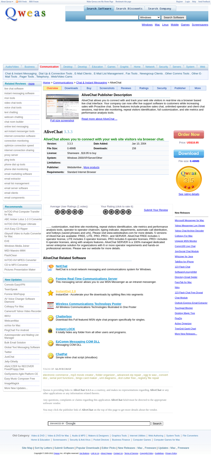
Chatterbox (64, 316)
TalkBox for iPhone (184, 261)
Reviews (126, 88)
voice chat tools (13, 107)
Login (187, 2)
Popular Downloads (87, 447)
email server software (16, 188)
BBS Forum (34, 2)
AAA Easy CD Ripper (16, 228)
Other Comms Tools (177, 73)
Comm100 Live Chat (185, 246)
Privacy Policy (171, 453)
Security (163, 66)
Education (97, 66)
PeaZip (178, 318)
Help (194, 2)
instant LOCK (65, 329)
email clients (11, 193)
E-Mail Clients (82, 73)
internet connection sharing (19, 150)
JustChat (9, 356)
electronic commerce (55, 374)
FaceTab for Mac (183, 282)
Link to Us (95, 453)
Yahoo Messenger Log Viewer (190, 225)
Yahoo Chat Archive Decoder (189, 230)
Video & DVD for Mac (58, 435)
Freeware (150, 447)
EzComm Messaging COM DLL (78, 341)
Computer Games (142, 439)
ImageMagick (12, 383)
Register (179, 2)
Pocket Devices (101, 439)
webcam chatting (14, 117)
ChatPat (61, 354)
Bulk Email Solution (15, 342)
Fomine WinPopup (15, 294)
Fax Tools (132, 73)
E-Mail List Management (109, 73)
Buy (89, 88)
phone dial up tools (15, 164)
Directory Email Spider (186, 277)
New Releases (126, 447)
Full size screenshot (62, 120)
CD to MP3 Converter (16, 264)
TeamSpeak (11, 289)
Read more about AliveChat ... (99, 118)
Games (185, 24)
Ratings (144, 88)
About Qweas (7, 2)
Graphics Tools (119, 435)
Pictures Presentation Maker (20, 269)
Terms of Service (131, 453)
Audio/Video (12, 66)
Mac (157, 24)
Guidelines (159, 453)
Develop (82, 66)
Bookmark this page (123, 2)
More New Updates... (16, 388)
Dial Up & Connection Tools (55, 73)
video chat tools (13, 102)
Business (30, 66)
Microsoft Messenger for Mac (189, 220)
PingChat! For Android (17, 330)
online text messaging (16, 126)
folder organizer (105, 374)
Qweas (57, 453)
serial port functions (62, 378)
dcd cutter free (127, 378)
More (198, 88)
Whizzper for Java (184, 256)
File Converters (190, 435)
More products (91, 167)
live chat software (14, 88)
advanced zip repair (129, 374)
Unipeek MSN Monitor (186, 241)
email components (15, 197)
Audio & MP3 (78, 435)
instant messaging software (19, 93)
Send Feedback (204, 2)
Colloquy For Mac (14, 306)
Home (137, 66)
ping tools (10, 159)
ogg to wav (150, 374)
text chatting (11, 112)
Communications (63, 82)
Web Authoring (156, 435)
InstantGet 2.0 (66, 291)
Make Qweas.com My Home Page (100, 2)
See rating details (189, 194)
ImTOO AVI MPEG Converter (21, 260)
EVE (7, 241)
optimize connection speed (19, 145)
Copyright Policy (146, 453)
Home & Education (40, 439)
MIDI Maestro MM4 (15, 250)
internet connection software (20, 136)
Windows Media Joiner (17, 245)
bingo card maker (86, 378)
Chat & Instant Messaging (21, 73)
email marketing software (18, 174)
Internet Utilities (137, 435)
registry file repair (148, 378)
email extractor (13, 178)
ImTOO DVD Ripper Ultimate (20, 224)
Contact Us (118, 453)
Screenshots (107, 88)
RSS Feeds (21, 2)
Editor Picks (108, 447)
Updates (163, 447)
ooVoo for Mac (12, 325)
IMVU (8, 316)
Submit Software (64, 447)
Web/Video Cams (61, 76)
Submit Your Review (156, 210)
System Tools (173, 435)
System (190, 66)
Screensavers (200, 24)
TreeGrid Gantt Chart (185, 328)
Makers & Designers (98, 435)
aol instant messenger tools (20, 131)
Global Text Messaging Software (22, 347)
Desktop (67, 66)
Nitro (177, 287)
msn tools (10, 98)
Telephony (42, 76)
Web (202, 66)
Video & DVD (38, 435)
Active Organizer (183, 323)
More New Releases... (186, 334)
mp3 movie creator (82, 374)
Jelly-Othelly (11, 361)
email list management (17, 183)
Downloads (71, 88)
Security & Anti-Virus (80, 439)
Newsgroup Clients (151, 73)
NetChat (61, 266)
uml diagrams (107, 378)
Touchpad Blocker (184, 308)
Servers (177, 66)
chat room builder (14, 121)
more (31, 83)
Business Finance (121, 439)
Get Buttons (84, 453)
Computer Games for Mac (167, 439)
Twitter (8, 352)
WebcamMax (12, 320)
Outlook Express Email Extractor (191, 303)
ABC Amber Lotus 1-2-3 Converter (23, 219)
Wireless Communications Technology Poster (88, 304)
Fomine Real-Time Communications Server (87, 278)
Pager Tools (27, 76)
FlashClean (11, 255)
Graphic (124, 66)
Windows (147, 24)
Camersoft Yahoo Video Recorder (23, 311)
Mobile (175, 24)
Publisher (180, 88)
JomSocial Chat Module (187, 251)
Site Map (27, 447)
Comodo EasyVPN (15, 284)
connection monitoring (17, 140)
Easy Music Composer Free (20, 378)
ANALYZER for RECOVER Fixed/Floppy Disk (19, 368)
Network (150, 66)
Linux (165, 24)
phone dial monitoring (16, 169)
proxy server (11, 155)
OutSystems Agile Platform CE (21, 374)
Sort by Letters (43, 447)
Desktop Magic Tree (185, 313)
